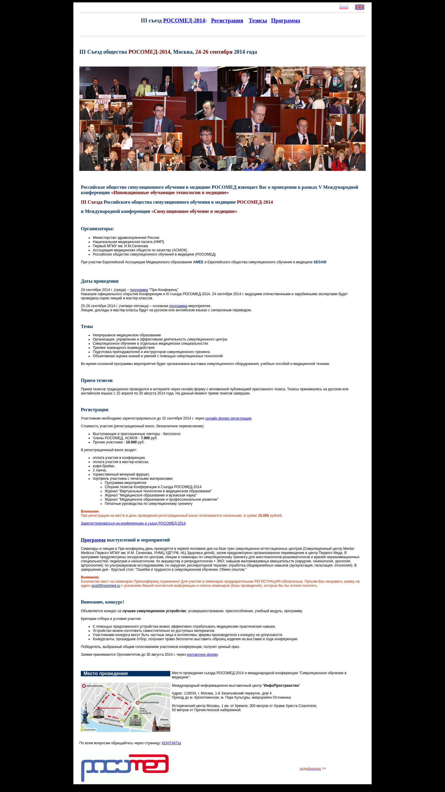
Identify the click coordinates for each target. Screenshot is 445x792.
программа (139, 290)
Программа (285, 20)
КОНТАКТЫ (171, 743)
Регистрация (227, 20)
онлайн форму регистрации (228, 418)
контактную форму (202, 654)
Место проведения (106, 673)
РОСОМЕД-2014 (184, 20)
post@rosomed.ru (106, 586)
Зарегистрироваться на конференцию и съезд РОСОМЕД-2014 (133, 523)
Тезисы (258, 20)
